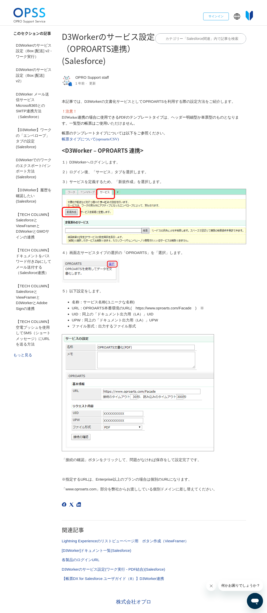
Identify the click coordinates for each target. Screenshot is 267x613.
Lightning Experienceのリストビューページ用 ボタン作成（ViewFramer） (125, 541)
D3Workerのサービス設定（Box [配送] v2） (33, 75)
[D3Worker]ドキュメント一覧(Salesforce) (96, 550)
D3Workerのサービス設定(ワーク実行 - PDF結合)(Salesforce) (113, 569)
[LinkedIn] (79, 505)
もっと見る (22, 355)
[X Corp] (72, 505)
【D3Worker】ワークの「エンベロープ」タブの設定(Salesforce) (33, 138)
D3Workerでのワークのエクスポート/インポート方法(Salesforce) (33, 168)
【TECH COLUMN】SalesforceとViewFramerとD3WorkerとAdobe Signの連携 (33, 297)
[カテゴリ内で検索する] (200, 39)
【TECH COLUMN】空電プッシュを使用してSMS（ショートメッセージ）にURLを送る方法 (33, 332)
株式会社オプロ (133, 601)
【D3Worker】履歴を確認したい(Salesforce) (33, 195)
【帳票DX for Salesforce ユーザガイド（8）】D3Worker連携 (113, 578)
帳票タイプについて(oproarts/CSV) (90, 139)
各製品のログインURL (80, 560)
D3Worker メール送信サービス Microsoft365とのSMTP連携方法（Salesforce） (32, 105)
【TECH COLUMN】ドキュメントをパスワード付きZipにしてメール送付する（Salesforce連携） (33, 261)
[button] (237, 16)
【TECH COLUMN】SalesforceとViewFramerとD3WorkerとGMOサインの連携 (33, 225)
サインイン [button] (216, 16)
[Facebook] (65, 505)
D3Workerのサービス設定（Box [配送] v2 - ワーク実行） (34, 51)
